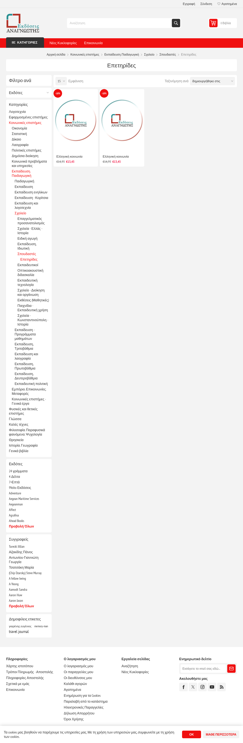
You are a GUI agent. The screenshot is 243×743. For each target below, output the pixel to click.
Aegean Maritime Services (24, 498)
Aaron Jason (16, 600)
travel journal (19, 631)
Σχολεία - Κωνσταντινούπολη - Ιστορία (32, 319)
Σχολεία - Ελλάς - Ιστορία (29, 230)
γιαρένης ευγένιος (20, 626)
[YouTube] (212, 687)
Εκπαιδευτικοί (27, 265)
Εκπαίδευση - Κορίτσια (31, 198)
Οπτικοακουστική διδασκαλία (30, 272)
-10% (57, 93)
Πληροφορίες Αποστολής (25, 678)
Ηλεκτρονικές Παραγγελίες (83, 707)
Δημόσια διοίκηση (25, 156)
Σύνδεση (206, 4)
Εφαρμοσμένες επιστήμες (28, 117)
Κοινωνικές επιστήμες (25, 123)
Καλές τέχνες (18, 424)
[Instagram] (202, 687)
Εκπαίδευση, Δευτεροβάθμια (26, 376)
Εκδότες (16, 92)
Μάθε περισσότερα (221, 734)
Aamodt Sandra (18, 589)
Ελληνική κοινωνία (69, 156)
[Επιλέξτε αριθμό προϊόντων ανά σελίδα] (61, 81)
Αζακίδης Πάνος (21, 552)
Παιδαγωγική (24, 181)
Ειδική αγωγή (27, 238)
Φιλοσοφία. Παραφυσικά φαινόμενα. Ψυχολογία (27, 432)
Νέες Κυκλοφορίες (63, 43)
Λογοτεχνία (17, 111)
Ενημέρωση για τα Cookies (82, 695)
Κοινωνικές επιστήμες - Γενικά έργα (29, 401)
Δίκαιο (16, 139)
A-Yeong (14, 584)
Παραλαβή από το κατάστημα (86, 701)
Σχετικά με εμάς (17, 684)
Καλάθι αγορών (75, 684)
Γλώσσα (15, 419)
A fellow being (17, 578)
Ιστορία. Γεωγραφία (23, 445)
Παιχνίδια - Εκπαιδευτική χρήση (32, 307)
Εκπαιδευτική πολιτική (31, 383)
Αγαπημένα (72, 689)
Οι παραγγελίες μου (78, 672)
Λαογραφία (20, 145)
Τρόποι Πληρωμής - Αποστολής (29, 672)
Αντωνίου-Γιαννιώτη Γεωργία (24, 559)
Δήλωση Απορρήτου (79, 713)
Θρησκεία (16, 440)
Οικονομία (19, 128)
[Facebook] (183, 687)
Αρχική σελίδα (56, 54)
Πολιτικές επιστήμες (26, 150)
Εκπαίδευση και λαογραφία (26, 356)
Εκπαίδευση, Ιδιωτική (26, 246)
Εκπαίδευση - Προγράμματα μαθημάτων (25, 334)
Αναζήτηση (176, 23)
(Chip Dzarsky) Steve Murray (25, 573)
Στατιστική (19, 134)
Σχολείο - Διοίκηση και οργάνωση (31, 292)
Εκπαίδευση (24, 186)
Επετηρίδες (29, 259)
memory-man (41, 626)
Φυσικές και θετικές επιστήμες (23, 411)
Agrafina (14, 515)
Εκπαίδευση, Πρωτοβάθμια (25, 366)
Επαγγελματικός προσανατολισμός (31, 220)
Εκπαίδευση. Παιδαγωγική (21, 173)
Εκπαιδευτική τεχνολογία (27, 282)
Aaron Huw (15, 595)
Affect (12, 510)
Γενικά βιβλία (18, 451)
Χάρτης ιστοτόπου (19, 666)
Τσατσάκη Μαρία (21, 567)
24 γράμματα (18, 471)
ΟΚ (191, 734)
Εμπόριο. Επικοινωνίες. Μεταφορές (29, 391)
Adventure (15, 493)
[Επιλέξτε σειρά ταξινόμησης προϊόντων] (212, 81)
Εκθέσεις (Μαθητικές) (33, 300)
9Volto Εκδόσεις (20, 487)
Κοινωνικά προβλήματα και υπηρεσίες (29, 163)
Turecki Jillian (16, 546)
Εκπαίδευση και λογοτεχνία (26, 205)
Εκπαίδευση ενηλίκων (31, 192)
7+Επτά (14, 482)
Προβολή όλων (21, 526)
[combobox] (120, 23)
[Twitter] (193, 687)
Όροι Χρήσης (74, 719)
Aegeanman (16, 504)
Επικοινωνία (93, 43)
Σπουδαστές (26, 254)
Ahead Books (16, 521)
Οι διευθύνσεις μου (78, 678)
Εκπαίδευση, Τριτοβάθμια (24, 346)
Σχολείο (20, 213)
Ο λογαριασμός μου (78, 666)
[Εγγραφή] (203, 668)
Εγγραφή (189, 4)
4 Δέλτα (14, 476)
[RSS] (221, 687)
